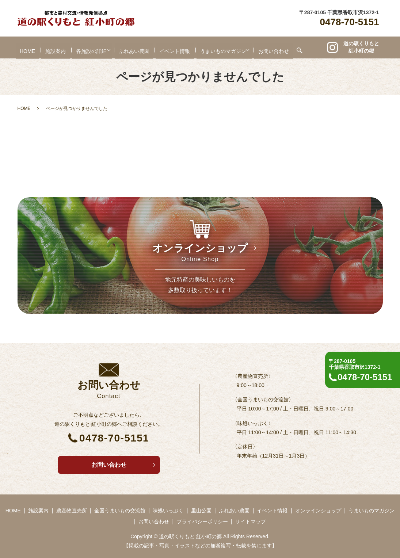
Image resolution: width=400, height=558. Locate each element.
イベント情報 (175, 48)
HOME (21, 48)
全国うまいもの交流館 (119, 510)
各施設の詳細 (85, 48)
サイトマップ (250, 521)
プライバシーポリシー (202, 521)
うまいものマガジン (224, 48)
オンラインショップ (318, 510)
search (305, 47)
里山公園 (201, 510)
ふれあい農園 (134, 48)
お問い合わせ (279, 48)
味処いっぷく (168, 510)
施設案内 (49, 48)
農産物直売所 (71, 510)
